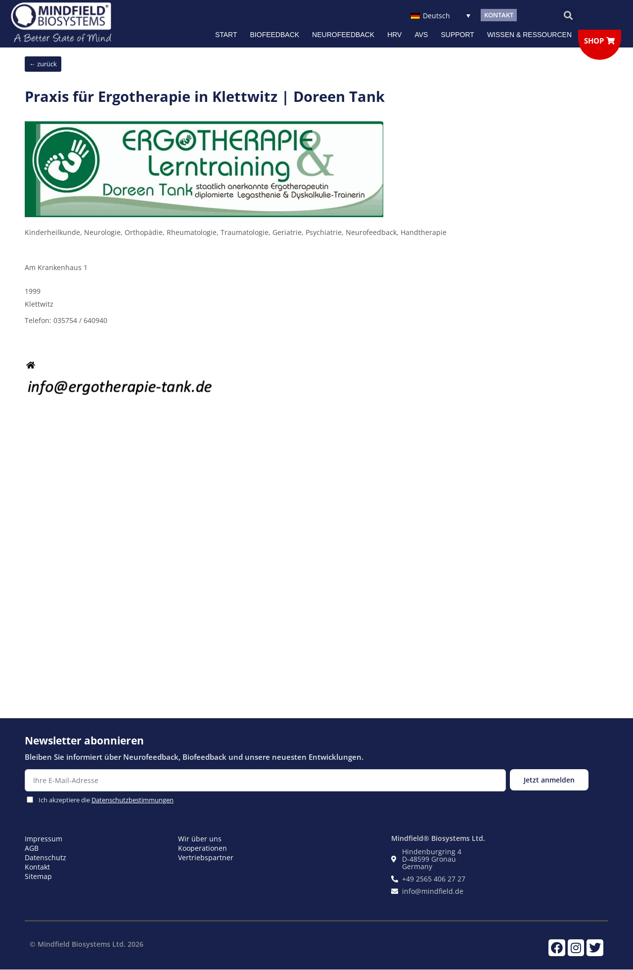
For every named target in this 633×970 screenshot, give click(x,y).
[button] (568, 15)
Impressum (43, 838)
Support (457, 35)
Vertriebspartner (205, 857)
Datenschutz (45, 857)
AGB (32, 848)
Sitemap (38, 876)
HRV (394, 35)
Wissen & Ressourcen (529, 35)
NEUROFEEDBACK (343, 35)
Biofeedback (275, 35)
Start (226, 35)
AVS (421, 35)
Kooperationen (202, 848)
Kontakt (37, 867)
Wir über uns (200, 838)
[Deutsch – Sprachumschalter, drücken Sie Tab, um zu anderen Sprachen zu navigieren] (440, 15)
